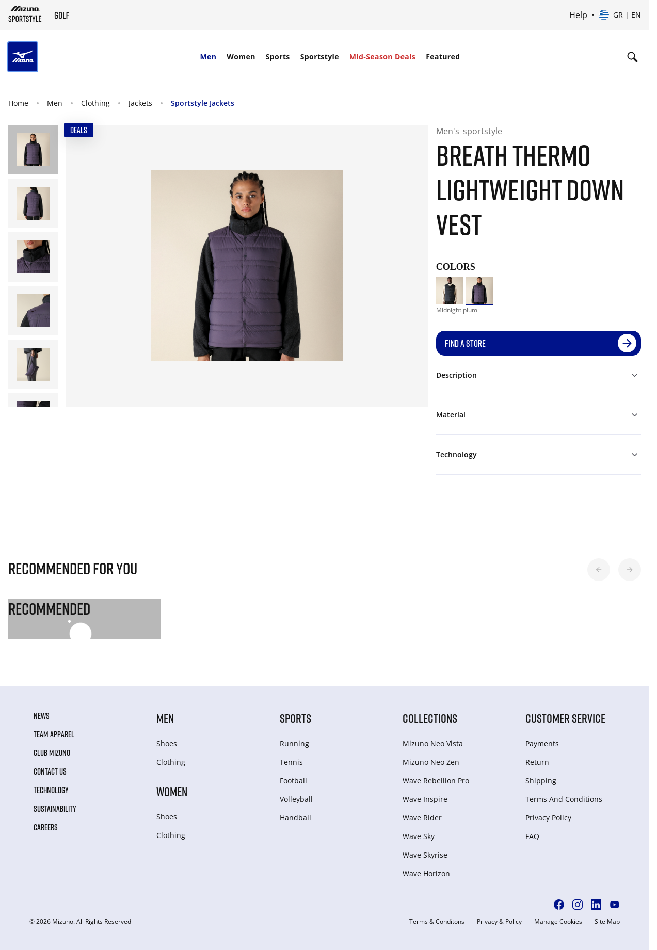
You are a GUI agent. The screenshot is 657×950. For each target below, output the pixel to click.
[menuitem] (208, 56)
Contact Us (50, 771)
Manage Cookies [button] (558, 921)
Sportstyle (319, 56)
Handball (295, 818)
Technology (51, 790)
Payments (542, 743)
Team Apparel (54, 734)
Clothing (95, 103)
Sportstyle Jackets (202, 103)
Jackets (140, 103)
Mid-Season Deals (382, 56)
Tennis (291, 762)
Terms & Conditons (436, 921)
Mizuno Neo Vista (433, 743)
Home (18, 103)
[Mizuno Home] (25, 14)
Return (537, 762)
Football (293, 780)
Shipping (540, 780)
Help (578, 15)
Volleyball (296, 799)
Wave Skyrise (425, 855)
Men (208, 56)
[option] (449, 290)
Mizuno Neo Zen (431, 762)
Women (241, 56)
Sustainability (55, 808)
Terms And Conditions (563, 799)
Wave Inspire (425, 799)
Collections (430, 718)
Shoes (166, 743)
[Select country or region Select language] (620, 15)
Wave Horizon (426, 873)
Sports (278, 56)
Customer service (565, 718)
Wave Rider (422, 818)
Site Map (607, 921)
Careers (46, 827)
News (42, 716)
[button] (598, 569)
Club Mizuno (52, 753)
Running (294, 743)
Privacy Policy (548, 818)
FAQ (532, 836)
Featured (443, 56)
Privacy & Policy (499, 921)
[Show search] (632, 56)
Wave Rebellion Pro (436, 780)
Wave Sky (419, 836)
